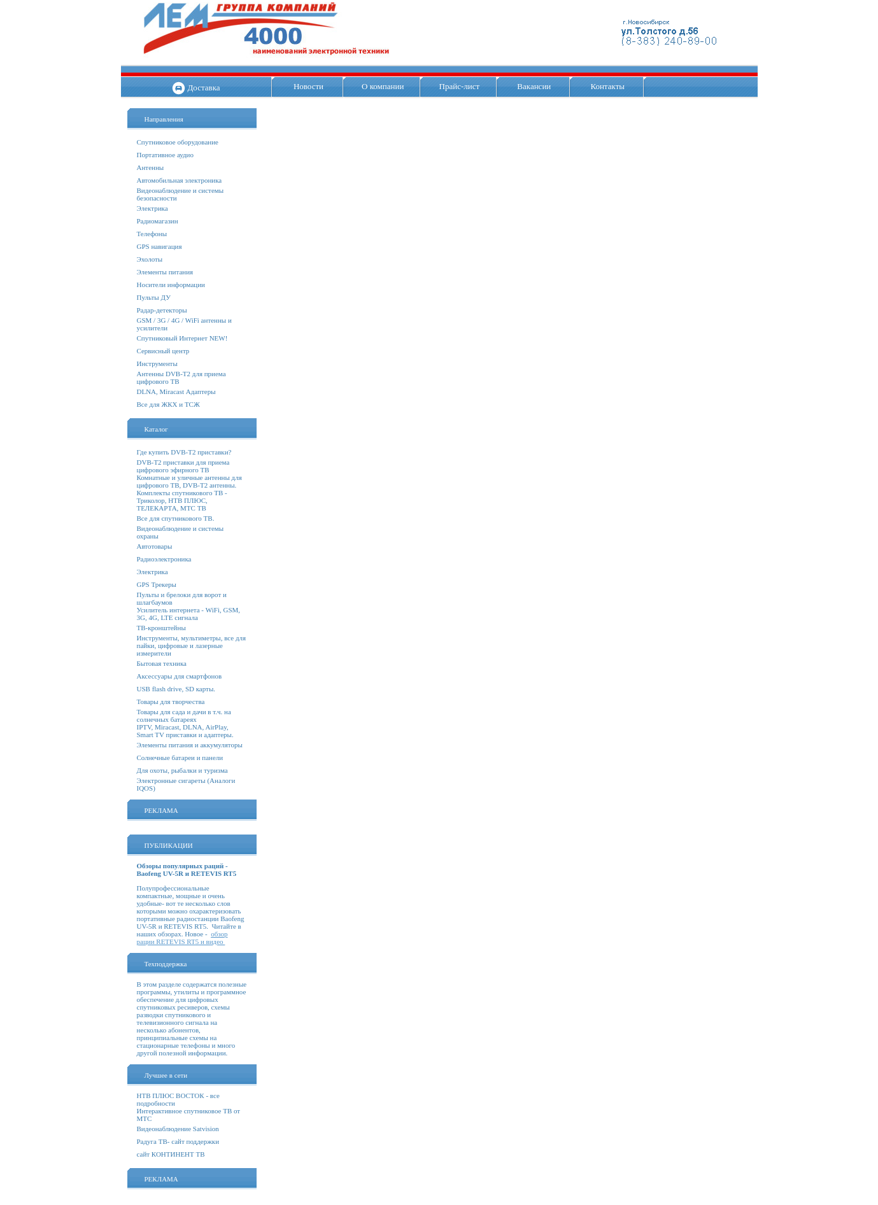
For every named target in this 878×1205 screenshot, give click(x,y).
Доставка (203, 87)
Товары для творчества (171, 701)
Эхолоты (150, 259)
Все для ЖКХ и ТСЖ (168, 404)
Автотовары (155, 546)
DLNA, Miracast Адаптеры (176, 391)
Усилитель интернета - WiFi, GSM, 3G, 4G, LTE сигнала (189, 613)
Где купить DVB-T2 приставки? (184, 452)
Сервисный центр (163, 351)
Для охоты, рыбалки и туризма (182, 770)
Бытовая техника (162, 663)
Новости (308, 86)
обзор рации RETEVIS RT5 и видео (182, 937)
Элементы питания (165, 272)
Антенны (150, 167)
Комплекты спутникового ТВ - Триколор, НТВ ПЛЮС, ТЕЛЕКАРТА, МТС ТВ (182, 500)
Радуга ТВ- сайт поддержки (178, 1141)
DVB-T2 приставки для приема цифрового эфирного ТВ (183, 466)
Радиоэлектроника (164, 559)
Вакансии (534, 86)
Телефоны (152, 233)
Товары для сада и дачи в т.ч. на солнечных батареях (184, 715)
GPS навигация (159, 246)
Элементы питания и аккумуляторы (190, 745)
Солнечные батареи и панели (180, 757)
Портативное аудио (165, 155)
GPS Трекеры (156, 584)
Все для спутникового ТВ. (176, 518)
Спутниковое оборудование (177, 142)
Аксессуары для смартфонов (179, 676)
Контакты (607, 86)
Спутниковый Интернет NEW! (182, 338)
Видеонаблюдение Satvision (178, 1128)
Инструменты (157, 363)
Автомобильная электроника (179, 180)
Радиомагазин (157, 221)
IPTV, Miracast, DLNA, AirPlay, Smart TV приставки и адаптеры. (185, 730)
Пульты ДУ (154, 297)
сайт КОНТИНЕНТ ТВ (171, 1154)
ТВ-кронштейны (161, 627)
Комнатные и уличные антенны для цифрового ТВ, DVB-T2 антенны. (189, 481)
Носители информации (171, 284)
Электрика (152, 208)
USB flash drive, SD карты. (176, 689)
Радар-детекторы (162, 310)
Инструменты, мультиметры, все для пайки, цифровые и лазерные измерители (191, 645)
